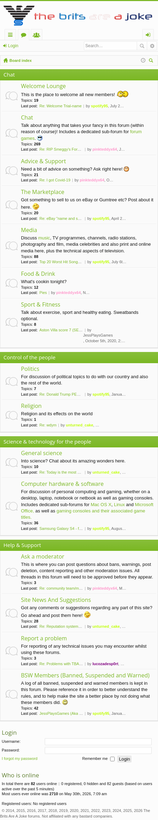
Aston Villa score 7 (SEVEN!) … (67, 330)
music (44, 237)
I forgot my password (19, 759)
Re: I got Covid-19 (55, 180)
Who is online (20, 775)
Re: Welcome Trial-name (61, 106)
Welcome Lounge (43, 86)
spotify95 (99, 106)
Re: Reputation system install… (66, 626)
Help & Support (22, 544)
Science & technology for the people (47, 441)
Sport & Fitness (40, 304)
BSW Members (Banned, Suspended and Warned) (85, 675)
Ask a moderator (42, 556)
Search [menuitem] (152, 61)
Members (38, 35)
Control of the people (29, 357)
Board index (20, 60)
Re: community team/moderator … (69, 588)
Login (13, 45)
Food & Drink (38, 274)
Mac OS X (101, 504)
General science (41, 453)
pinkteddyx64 (104, 149)
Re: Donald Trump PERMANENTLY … (72, 394)
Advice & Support (43, 161)
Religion (31, 406)
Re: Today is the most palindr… (66, 472)
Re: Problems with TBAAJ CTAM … (70, 664)
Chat (9, 74)
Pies (43, 292)
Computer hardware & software (62, 484)
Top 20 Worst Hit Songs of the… (67, 262)
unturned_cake (79, 425)
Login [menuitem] (149, 35)
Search (142, 46)
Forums (25, 35)
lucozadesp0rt (105, 664)
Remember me (98, 759)
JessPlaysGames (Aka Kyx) (63, 713)
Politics (30, 369)
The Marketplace (42, 192)
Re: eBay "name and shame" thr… (69, 218)
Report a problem (44, 638)
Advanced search (152, 46)
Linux (119, 504)
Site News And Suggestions (56, 600)
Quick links (12, 35)
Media (29, 230)
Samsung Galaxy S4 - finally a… (67, 528)
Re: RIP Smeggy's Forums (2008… (70, 149)
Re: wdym (48, 425)
